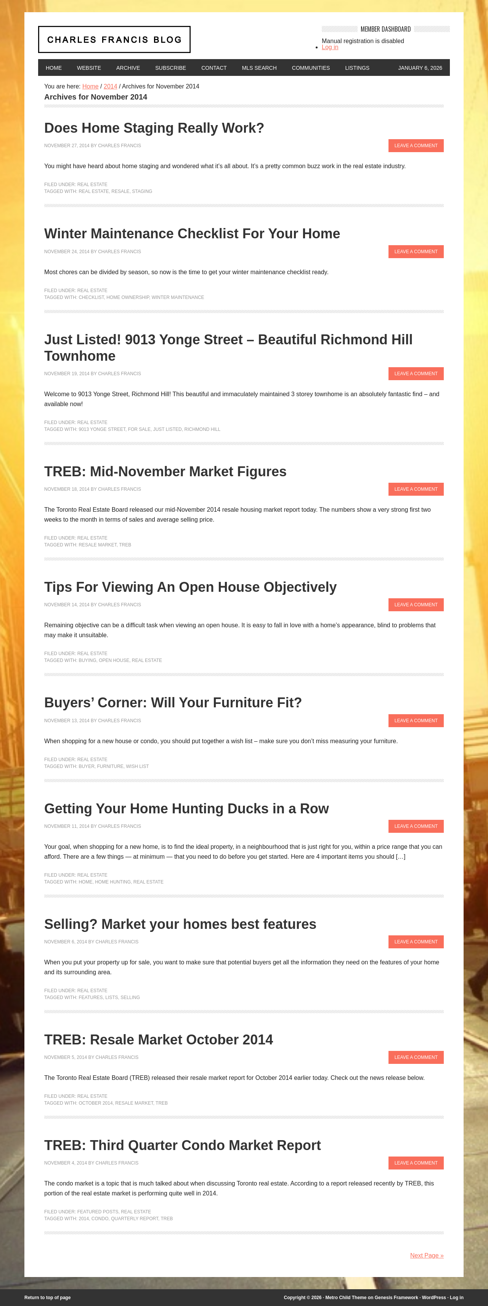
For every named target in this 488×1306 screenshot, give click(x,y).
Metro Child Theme (345, 1297)
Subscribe (170, 68)
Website (89, 68)
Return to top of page (47, 1297)
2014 (84, 1218)
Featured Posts (98, 1211)
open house (114, 660)
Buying (87, 660)
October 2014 (95, 1103)
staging (142, 191)
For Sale (139, 429)
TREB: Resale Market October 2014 (158, 1039)
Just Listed (167, 429)
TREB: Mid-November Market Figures (165, 471)
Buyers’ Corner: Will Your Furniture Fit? (173, 702)
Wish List (137, 766)
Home (54, 68)
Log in (330, 47)
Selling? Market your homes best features (180, 924)
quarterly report (134, 1218)
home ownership (127, 297)
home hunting (113, 882)
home (85, 882)
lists (111, 997)
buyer (86, 766)
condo (100, 1218)
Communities (311, 68)
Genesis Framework (396, 1297)
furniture (110, 766)
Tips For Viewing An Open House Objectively (190, 587)
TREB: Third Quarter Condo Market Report (182, 1145)
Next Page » (427, 1255)
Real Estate (92, 184)
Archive (128, 68)
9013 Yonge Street (102, 429)
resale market (97, 545)
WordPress (434, 1297)
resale (120, 191)
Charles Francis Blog (173, 42)
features (91, 997)
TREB (125, 545)
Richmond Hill (202, 429)
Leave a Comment (416, 145)
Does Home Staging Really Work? (154, 128)
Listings (357, 68)
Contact (214, 68)
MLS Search (259, 68)
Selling (130, 997)
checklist (91, 297)
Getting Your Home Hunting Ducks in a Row (186, 808)
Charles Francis (119, 145)
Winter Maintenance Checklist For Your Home (192, 233)
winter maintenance (178, 297)
